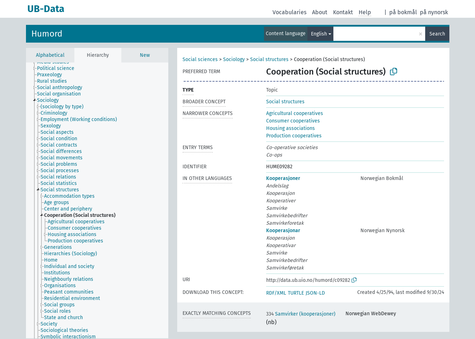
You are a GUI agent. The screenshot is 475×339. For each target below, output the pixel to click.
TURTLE (296, 293)
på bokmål (403, 12)
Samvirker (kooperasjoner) (301, 314)
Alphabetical (50, 55)
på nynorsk (434, 12)
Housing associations (290, 128)
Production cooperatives (294, 136)
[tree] (97, 200)
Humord (46, 34)
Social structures (269, 59)
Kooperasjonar (283, 231)
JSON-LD (315, 293)
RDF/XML (276, 293)
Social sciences (200, 59)
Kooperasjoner (283, 178)
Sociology (234, 59)
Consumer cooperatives (293, 121)
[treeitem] (59, 68)
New (145, 55)
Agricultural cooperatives (294, 113)
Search (437, 34)
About (319, 12)
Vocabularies (289, 12)
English (319, 34)
